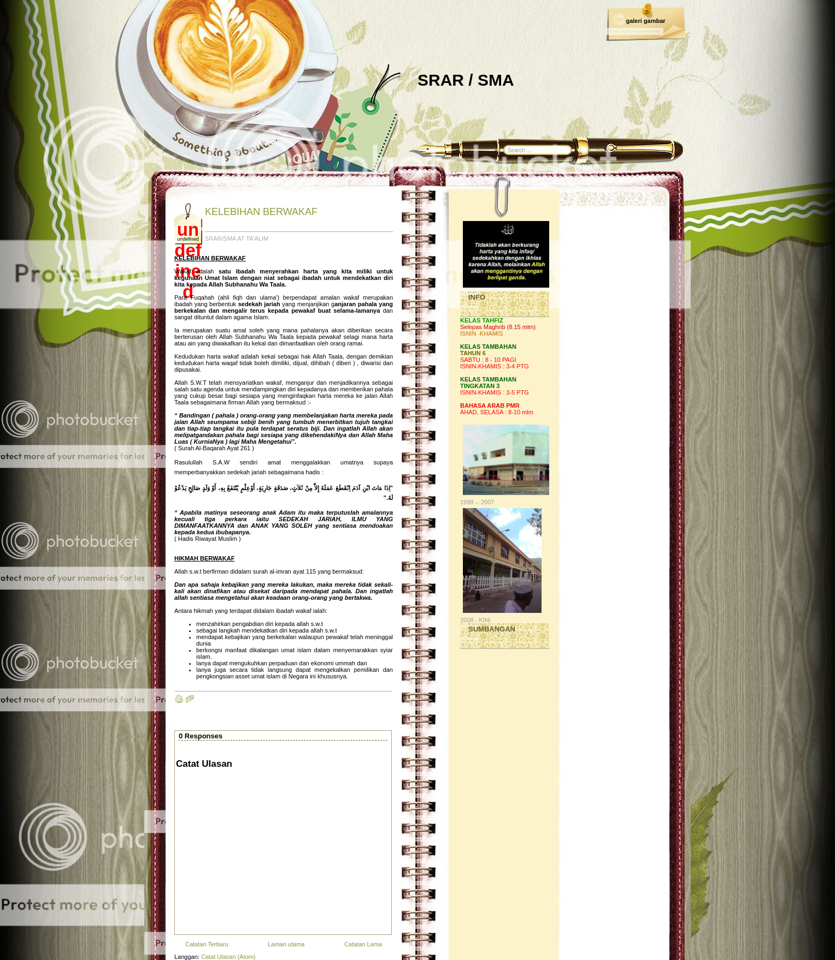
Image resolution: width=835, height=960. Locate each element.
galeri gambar (645, 20)
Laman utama (286, 944)
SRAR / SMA (466, 80)
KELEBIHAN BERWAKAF (261, 211)
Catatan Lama (363, 944)
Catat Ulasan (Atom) (228, 956)
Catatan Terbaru (206, 944)
